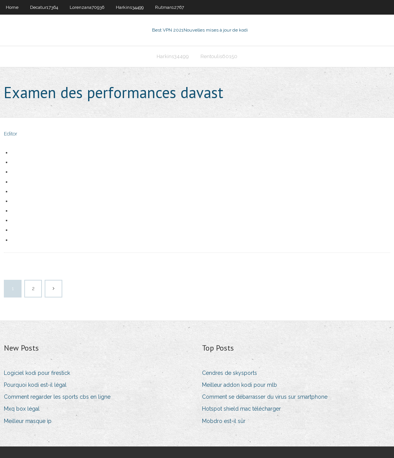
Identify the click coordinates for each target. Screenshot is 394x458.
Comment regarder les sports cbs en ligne (57, 397)
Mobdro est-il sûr (223, 421)
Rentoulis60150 (218, 56)
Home (12, 7)
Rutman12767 (169, 7)
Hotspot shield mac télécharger (241, 409)
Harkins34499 (130, 7)
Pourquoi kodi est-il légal (35, 385)
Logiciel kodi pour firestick (37, 373)
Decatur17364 (44, 7)
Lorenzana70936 (87, 7)
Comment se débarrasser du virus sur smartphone (264, 397)
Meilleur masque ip (28, 421)
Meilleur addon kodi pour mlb (239, 385)
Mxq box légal (22, 409)
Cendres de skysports (229, 373)
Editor (10, 134)
